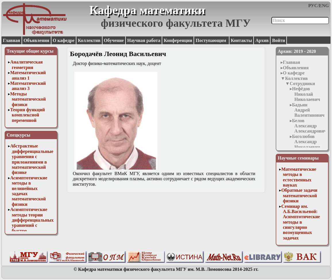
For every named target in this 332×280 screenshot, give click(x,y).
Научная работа (143, 40)
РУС (313, 5)
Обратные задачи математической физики (299, 195)
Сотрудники (302, 83)
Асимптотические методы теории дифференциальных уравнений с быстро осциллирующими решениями (31, 225)
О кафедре (63, 40)
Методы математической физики (28, 99)
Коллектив (89, 40)
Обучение (114, 40)
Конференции (178, 40)
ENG (324, 5)
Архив (262, 40)
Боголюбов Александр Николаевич (306, 141)
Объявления (36, 40)
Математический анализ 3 (28, 86)
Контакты (241, 40)
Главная (11, 40)
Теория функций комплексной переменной (27, 115)
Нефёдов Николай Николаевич (306, 94)
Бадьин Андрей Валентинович (308, 110)
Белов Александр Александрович (309, 126)
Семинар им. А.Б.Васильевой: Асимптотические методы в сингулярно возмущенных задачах (300, 222)
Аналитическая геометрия (26, 65)
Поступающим (211, 40)
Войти (278, 40)
